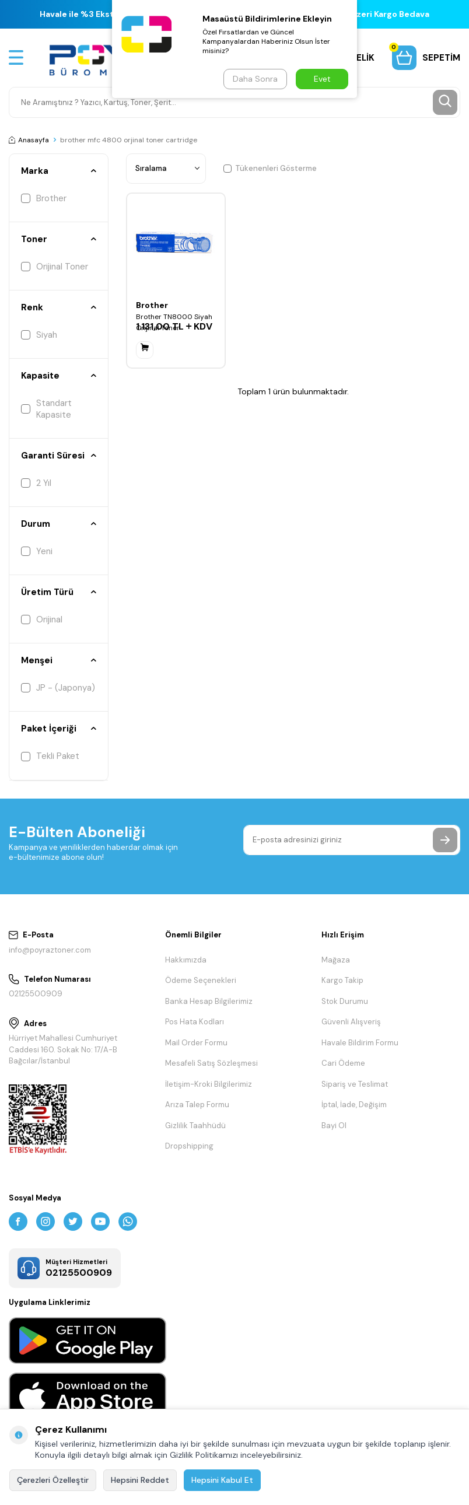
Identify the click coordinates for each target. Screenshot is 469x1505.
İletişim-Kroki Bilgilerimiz (208, 1084)
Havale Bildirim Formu (359, 1043)
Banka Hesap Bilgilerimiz (209, 1001)
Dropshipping (189, 1146)
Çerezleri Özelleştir (53, 1480)
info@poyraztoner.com (50, 950)
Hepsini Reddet (140, 1480)
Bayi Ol (333, 1125)
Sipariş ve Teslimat (354, 1084)
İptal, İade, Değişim (354, 1105)
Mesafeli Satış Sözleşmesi (211, 1063)
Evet (322, 79)
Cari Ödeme (343, 1063)
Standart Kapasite (46, 409)
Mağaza (335, 960)
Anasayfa (29, 140)
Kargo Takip (342, 980)
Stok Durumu (344, 1001)
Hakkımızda (185, 960)
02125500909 (35, 994)
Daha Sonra (255, 79)
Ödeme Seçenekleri (200, 980)
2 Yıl (36, 483)
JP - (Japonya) (58, 688)
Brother (43, 198)
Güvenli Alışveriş (351, 1022)
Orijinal (41, 619)
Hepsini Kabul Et (222, 1480)
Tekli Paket (50, 756)
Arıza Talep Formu (197, 1105)
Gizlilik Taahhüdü (195, 1125)
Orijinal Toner (54, 266)
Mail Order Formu (196, 1043)
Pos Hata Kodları (194, 1022)
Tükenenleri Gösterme (270, 168)
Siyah (39, 335)
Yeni (36, 551)
